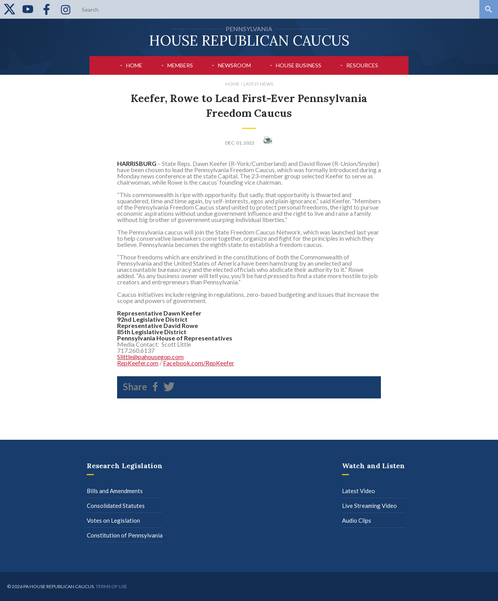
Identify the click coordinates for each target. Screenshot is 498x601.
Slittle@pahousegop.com (150, 356)
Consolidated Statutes (116, 505)
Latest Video (358, 490)
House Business (298, 65)
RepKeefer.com (137, 363)
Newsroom (234, 65)
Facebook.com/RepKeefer (198, 363)
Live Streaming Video (369, 505)
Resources (362, 65)
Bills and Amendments (115, 490)
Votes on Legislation (113, 520)
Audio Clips (356, 520)
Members (180, 65)
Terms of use (111, 586)
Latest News (258, 84)
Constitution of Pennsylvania (125, 535)
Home (134, 65)
